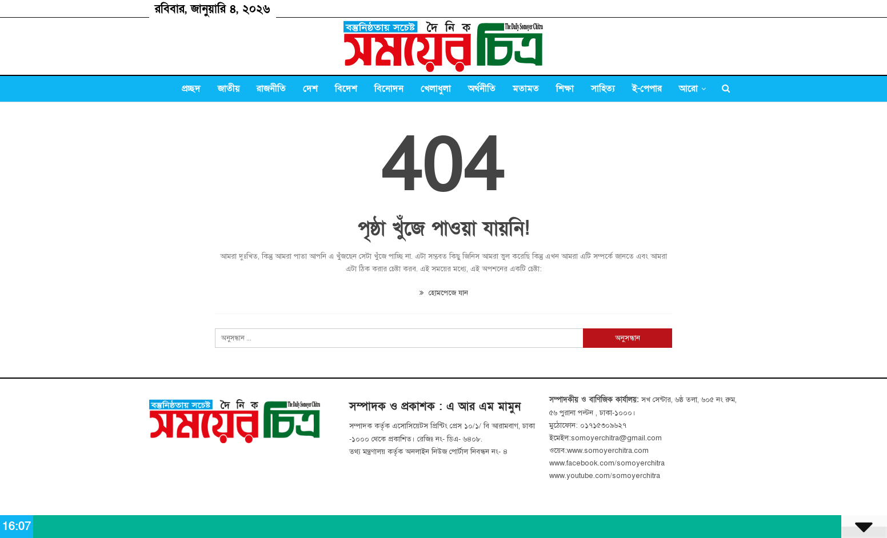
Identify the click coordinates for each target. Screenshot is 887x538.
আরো (688, 88)
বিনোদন (388, 88)
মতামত (526, 88)
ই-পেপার (647, 88)
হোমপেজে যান (443, 293)
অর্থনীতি (482, 88)
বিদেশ (346, 88)
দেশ (310, 88)
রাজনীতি (271, 88)
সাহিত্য (603, 88)
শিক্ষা (565, 88)
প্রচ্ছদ (191, 88)
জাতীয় (228, 88)
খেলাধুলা (436, 88)
